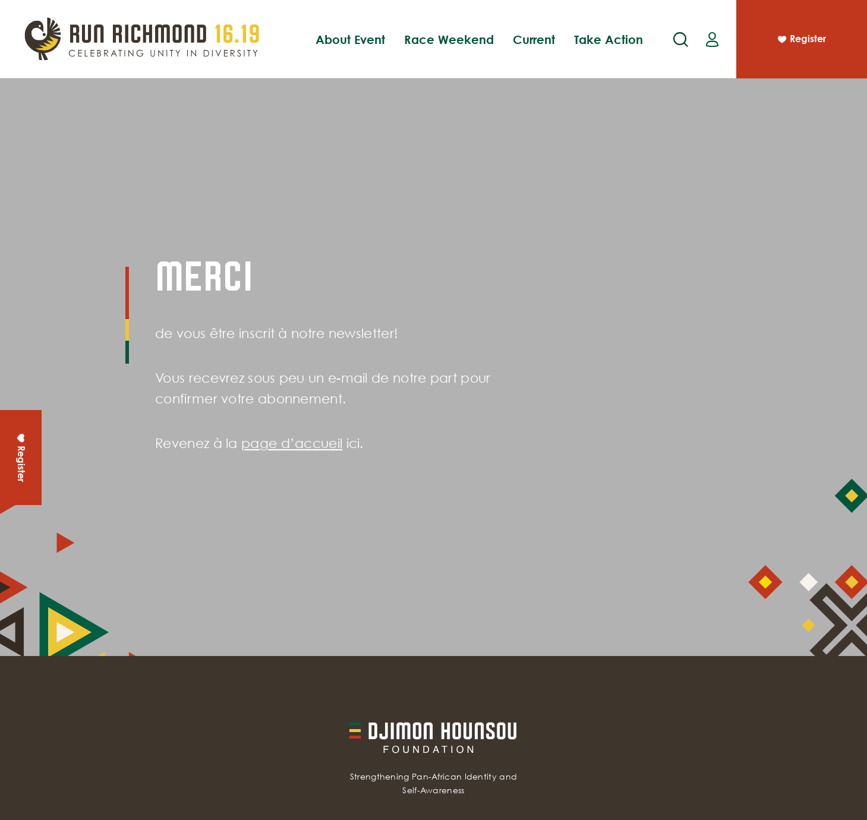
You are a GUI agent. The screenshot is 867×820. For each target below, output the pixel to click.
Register (801, 40)
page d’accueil (291, 443)
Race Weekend (449, 39)
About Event (350, 39)
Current (534, 39)
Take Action (608, 39)
